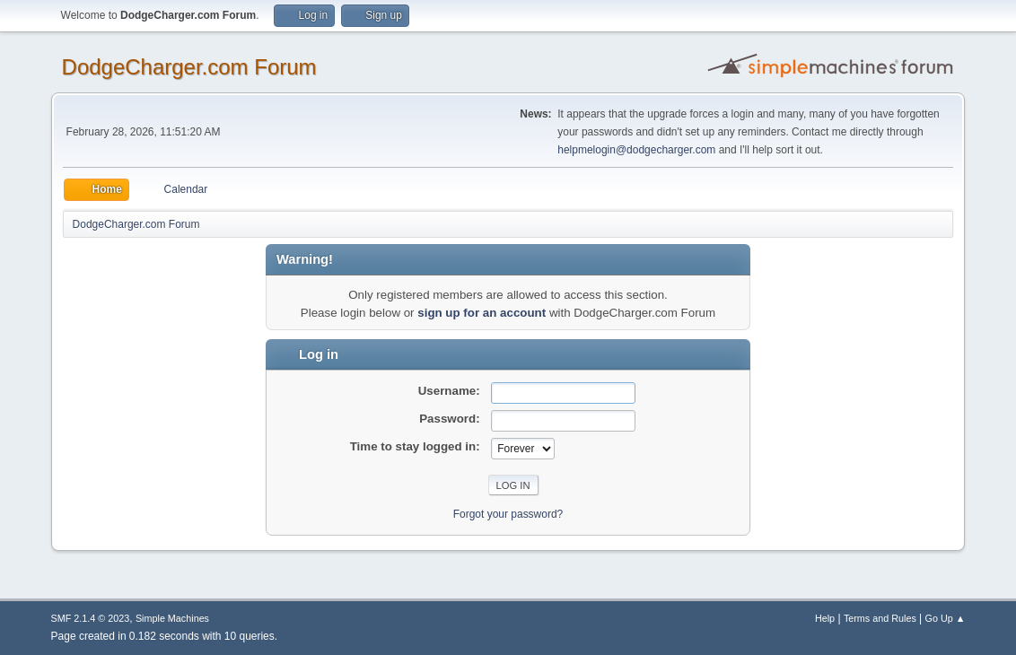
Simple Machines (172, 618)
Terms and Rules (880, 618)
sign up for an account (481, 312)
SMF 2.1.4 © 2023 (90, 618)
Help (825, 618)
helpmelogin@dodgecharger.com (636, 150)
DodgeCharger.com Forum (189, 67)
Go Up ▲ (945, 618)
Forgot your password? (508, 514)
